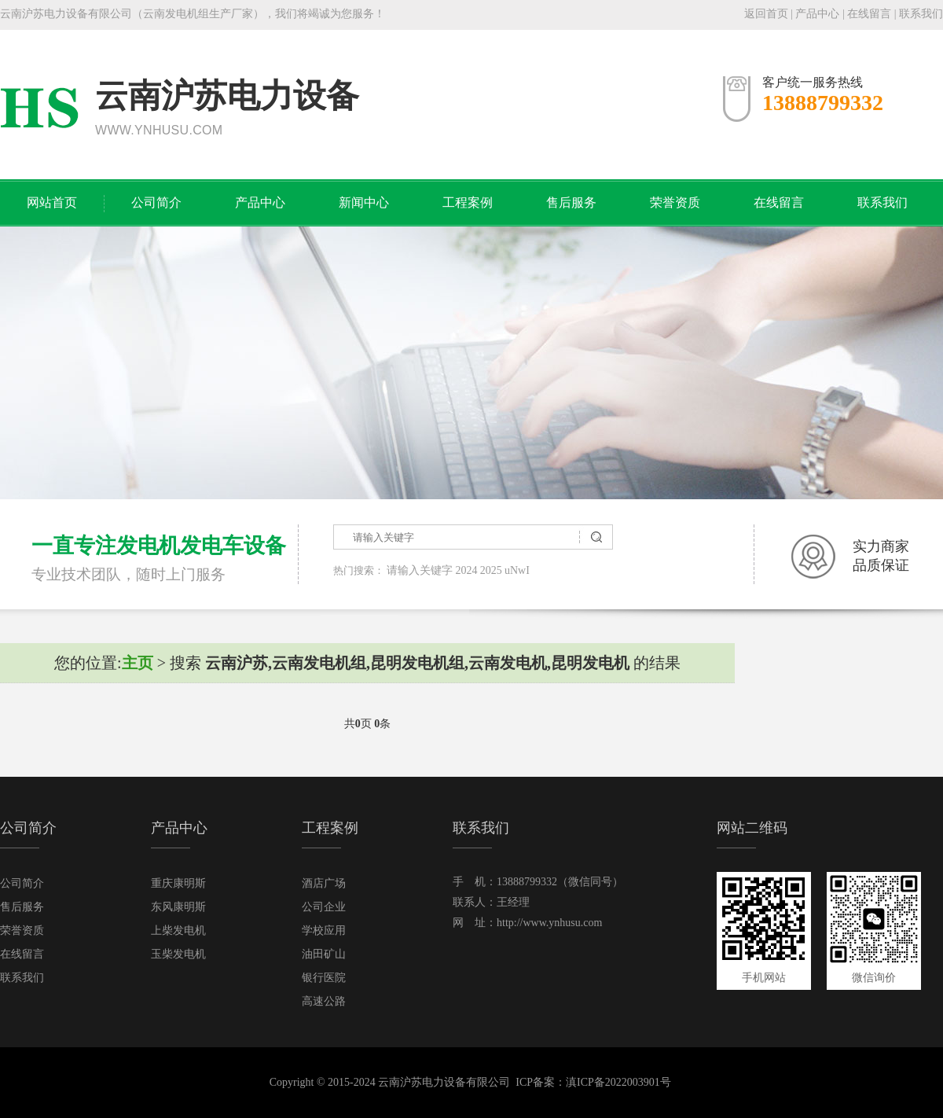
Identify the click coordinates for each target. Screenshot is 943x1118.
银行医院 (324, 978)
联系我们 (921, 14)
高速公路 (324, 1001)
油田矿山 (324, 954)
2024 (467, 570)
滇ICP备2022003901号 (618, 1082)
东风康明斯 (178, 907)
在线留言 (869, 14)
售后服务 (571, 202)
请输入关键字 (420, 570)
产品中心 (817, 14)
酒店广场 (324, 883)
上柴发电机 (178, 930)
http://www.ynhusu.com (549, 923)
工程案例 (467, 202)
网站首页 (52, 202)
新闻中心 (364, 202)
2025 (491, 570)
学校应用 (324, 930)
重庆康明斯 (178, 883)
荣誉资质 (675, 202)
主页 (137, 662)
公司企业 (324, 907)
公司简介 (156, 202)
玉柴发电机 (178, 954)
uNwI (517, 570)
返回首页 (766, 14)
